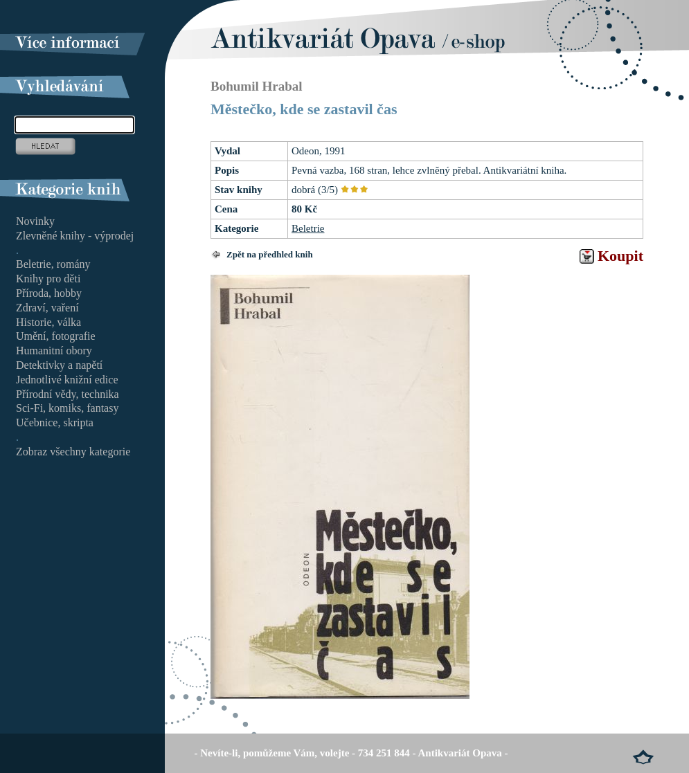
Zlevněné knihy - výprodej (75, 236)
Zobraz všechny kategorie (73, 451)
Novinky (35, 221)
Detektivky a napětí (59, 365)
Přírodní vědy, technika (67, 394)
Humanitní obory (54, 350)
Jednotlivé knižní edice (67, 379)
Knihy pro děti (48, 278)
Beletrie (308, 228)
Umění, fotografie (56, 336)
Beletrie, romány (53, 264)
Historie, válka (48, 322)
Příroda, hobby (49, 293)
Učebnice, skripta (54, 422)
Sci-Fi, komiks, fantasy (67, 408)
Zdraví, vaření (47, 307)
